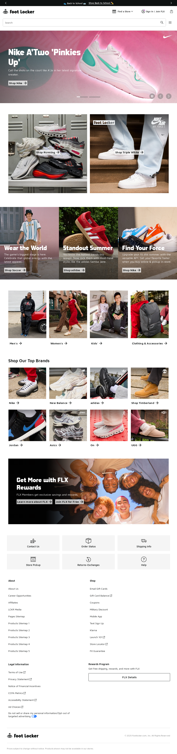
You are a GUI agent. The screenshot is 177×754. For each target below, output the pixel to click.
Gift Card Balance (101, 595)
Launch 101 (97, 637)
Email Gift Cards (98, 588)
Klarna (93, 630)
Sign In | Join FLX (153, 11)
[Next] (171, 3)
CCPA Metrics (17, 693)
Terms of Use (16, 672)
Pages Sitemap (16, 616)
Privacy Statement (20, 679)
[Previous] (6, 3)
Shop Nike (18, 83)
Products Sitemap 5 (19, 650)
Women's (58, 343)
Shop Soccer (15, 270)
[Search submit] (162, 22)
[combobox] (84, 22)
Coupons (94, 602)
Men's (16, 343)
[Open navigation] (170, 22)
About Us (13, 588)
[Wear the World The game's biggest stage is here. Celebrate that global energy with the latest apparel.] (29, 243)
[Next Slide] (168, 96)
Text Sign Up (97, 623)
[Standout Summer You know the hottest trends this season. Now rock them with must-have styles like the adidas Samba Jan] (88, 243)
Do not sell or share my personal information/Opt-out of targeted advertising (39, 715)
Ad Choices (15, 706)
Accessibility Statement (22, 699)
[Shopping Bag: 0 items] (171, 11)
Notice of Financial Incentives (24, 686)
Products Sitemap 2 (19, 630)
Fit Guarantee (97, 650)
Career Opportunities (19, 595)
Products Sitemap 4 (19, 644)
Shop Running (47, 152)
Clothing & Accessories (149, 343)
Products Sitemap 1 (18, 623)
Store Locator (99, 644)
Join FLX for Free (69, 501)
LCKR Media (14, 609)
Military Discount (99, 609)
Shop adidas (74, 270)
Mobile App (96, 616)
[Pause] (152, 96)
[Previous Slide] (160, 96)
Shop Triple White (129, 152)
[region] (88, 3)
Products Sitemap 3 (19, 637)
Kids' (96, 343)
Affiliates (13, 602)
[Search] (84, 22)
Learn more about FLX (34, 501)
